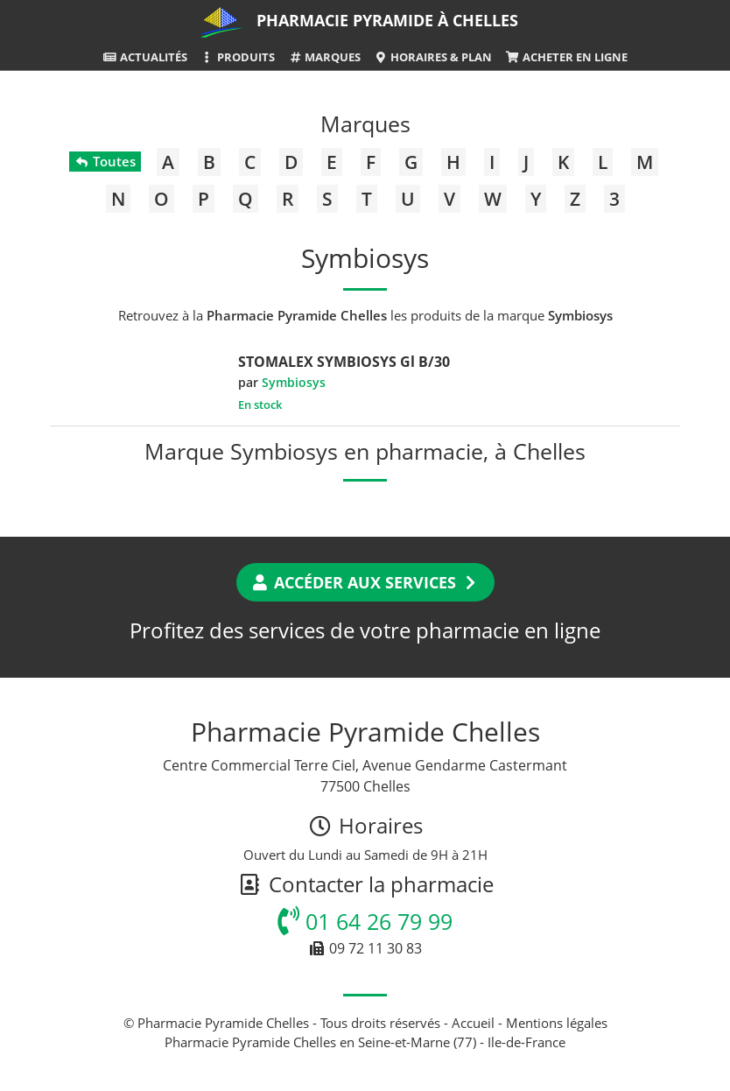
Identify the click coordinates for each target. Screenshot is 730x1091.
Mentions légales (556, 1022)
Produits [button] (237, 57)
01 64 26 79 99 (365, 921)
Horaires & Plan (433, 57)
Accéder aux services (365, 582)
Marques (324, 57)
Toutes (104, 161)
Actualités (144, 57)
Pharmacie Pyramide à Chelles (387, 20)
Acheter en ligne (566, 57)
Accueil (473, 1022)
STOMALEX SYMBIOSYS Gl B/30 (344, 361)
